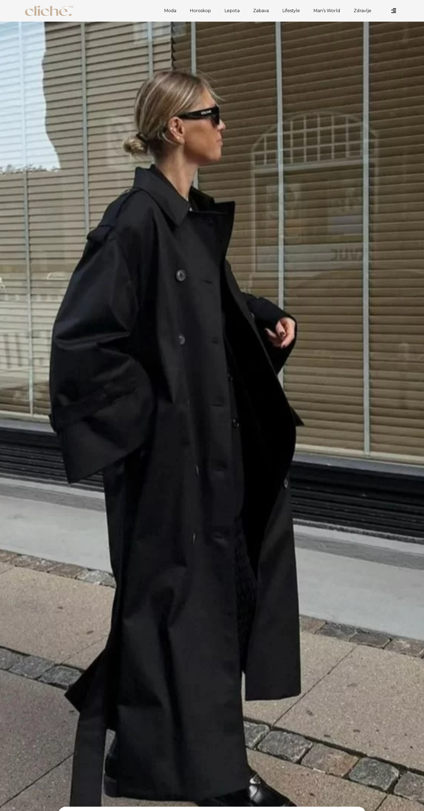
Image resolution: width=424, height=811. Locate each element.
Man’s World (328, 11)
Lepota (233, 11)
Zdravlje (364, 11)
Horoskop (202, 11)
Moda (171, 11)
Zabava (262, 11)
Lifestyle (292, 11)
